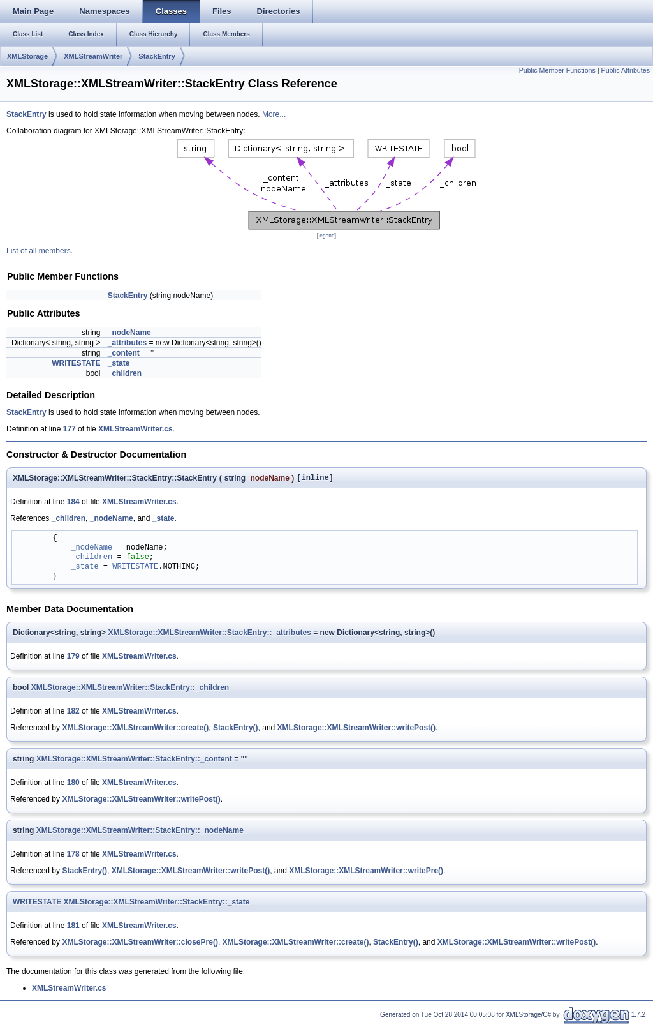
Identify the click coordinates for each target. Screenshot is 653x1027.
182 (73, 712)
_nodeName (129, 332)
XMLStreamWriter (93, 56)
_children (125, 373)
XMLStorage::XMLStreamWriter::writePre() (366, 872)
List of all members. (39, 250)
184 (73, 503)
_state (119, 363)
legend (326, 235)
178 (73, 855)
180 (73, 784)
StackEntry (156, 56)
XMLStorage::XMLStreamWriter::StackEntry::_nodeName (140, 832)
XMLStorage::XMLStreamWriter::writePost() (356, 729)
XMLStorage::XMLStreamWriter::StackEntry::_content (134, 760)
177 (69, 428)
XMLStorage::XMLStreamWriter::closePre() (140, 944)
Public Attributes (625, 70)
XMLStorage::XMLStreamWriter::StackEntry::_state (157, 903)
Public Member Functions (557, 70)
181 (73, 927)
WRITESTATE (76, 363)
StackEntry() (235, 729)
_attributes (127, 342)
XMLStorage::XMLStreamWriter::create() (135, 729)
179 (73, 658)
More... (274, 114)
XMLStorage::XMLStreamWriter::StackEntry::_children (130, 689)
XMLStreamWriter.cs (135, 428)
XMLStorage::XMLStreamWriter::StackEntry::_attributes (209, 634)
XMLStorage (27, 56)
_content (124, 353)
